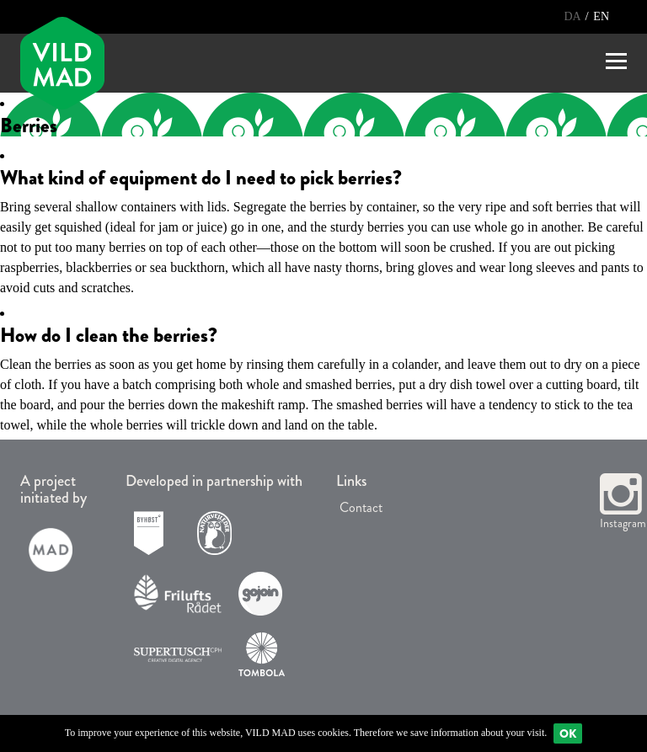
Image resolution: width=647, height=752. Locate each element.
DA (573, 16)
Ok (567, 733)
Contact (359, 507)
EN (601, 16)
